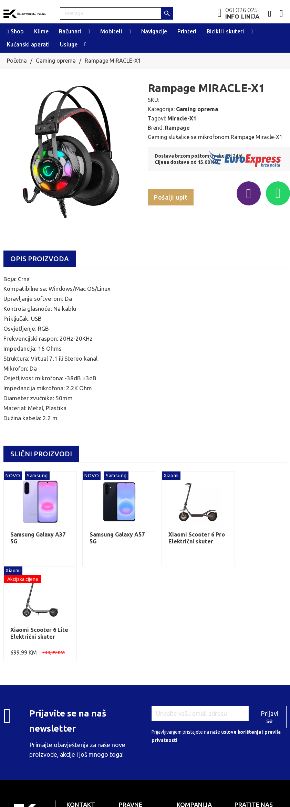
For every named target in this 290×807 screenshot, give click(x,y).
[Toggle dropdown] (88, 31)
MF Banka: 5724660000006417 (141, 751)
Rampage (177, 128)
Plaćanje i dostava (196, 730)
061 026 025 (242, 13)
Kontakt (185, 747)
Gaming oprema (56, 60)
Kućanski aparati (28, 44)
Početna (17, 60)
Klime (41, 31)
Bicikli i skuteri (225, 31)
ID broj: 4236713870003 (144, 731)
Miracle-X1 (181, 118)
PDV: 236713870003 (141, 739)
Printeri (186, 31)
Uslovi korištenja (194, 739)
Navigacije (154, 31)
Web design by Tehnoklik (181, 795)
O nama (185, 722)
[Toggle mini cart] (281, 13)
